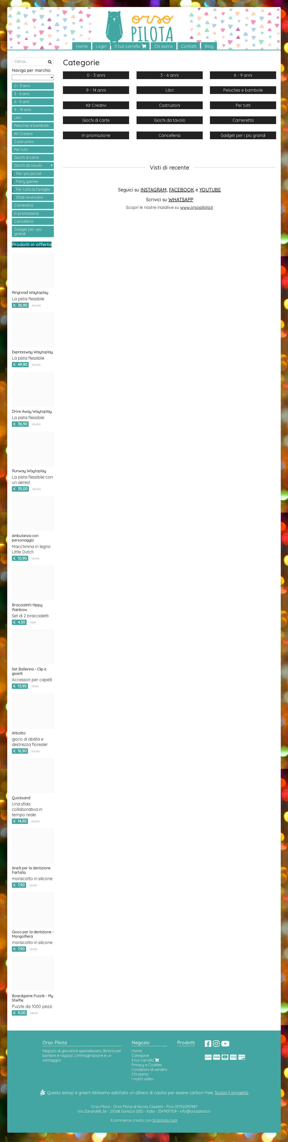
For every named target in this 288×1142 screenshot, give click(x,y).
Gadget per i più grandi (28, 231)
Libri (17, 117)
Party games (27, 181)
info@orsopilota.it (195, 1111)
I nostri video (142, 1079)
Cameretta (23, 205)
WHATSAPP (180, 199)
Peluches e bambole (31, 125)
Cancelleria (23, 221)
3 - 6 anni (21, 93)
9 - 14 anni (22, 110)
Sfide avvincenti (29, 197)
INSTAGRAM (154, 190)
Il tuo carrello (130, 46)
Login (101, 46)
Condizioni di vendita (149, 1069)
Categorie (140, 1055)
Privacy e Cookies (147, 1065)
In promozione (26, 213)
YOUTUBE (210, 190)
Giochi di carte (26, 157)
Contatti (188, 46)
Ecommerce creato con (144, 1120)
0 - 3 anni (22, 85)
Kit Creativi (23, 133)
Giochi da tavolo (28, 165)
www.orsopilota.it (196, 207)
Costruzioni (24, 141)
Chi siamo (163, 46)
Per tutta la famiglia (33, 189)
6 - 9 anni (22, 101)
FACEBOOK (181, 190)
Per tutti (21, 149)
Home (82, 46)
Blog (209, 46)
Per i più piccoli (28, 173)
